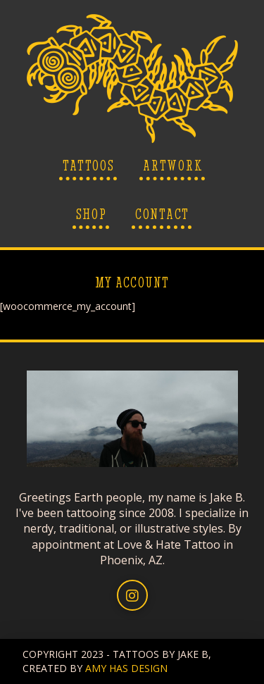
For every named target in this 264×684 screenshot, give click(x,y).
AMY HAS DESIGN (126, 668)
